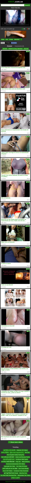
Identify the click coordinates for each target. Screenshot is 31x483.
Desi (7, 39)
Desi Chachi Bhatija (24, 468)
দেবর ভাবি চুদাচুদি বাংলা (8, 459)
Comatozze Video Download (21, 470)
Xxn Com (27, 452)
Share (2, 42)
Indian (2, 39)
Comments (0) (19, 46)
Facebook (13, 42)
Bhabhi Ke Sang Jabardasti (15, 48)
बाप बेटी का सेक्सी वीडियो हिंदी (7, 461)
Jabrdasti (5, 48)
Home (7, 481)
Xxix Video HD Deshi (21, 466)
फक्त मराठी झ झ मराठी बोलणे (7, 457)
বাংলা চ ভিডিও (5, 452)
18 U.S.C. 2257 (21, 481)
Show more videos (15, 442)
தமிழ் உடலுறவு (15, 477)
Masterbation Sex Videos (24, 475)
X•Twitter (8, 42)
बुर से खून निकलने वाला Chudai (11, 473)
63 (28, 28)
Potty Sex (18, 461)
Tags (11, 481)
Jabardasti (16, 39)
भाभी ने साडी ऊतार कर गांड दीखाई (10, 468)
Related (9, 46)
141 (23, 28)
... (21, 39)
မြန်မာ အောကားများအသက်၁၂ (17, 452)
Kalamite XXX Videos (22, 450)
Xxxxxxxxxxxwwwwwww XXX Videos (15, 464)
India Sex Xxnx (23, 473)
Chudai (11, 39)
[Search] (12, 5)
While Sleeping (26, 461)
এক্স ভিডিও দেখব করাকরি (9, 450)
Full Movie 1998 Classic (22, 459)
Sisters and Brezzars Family (22, 457)
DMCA (15, 481)
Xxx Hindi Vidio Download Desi (8, 475)
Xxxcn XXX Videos (7, 470)
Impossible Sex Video (9, 466)
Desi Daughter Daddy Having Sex (15, 454)
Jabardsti (26, 48)
